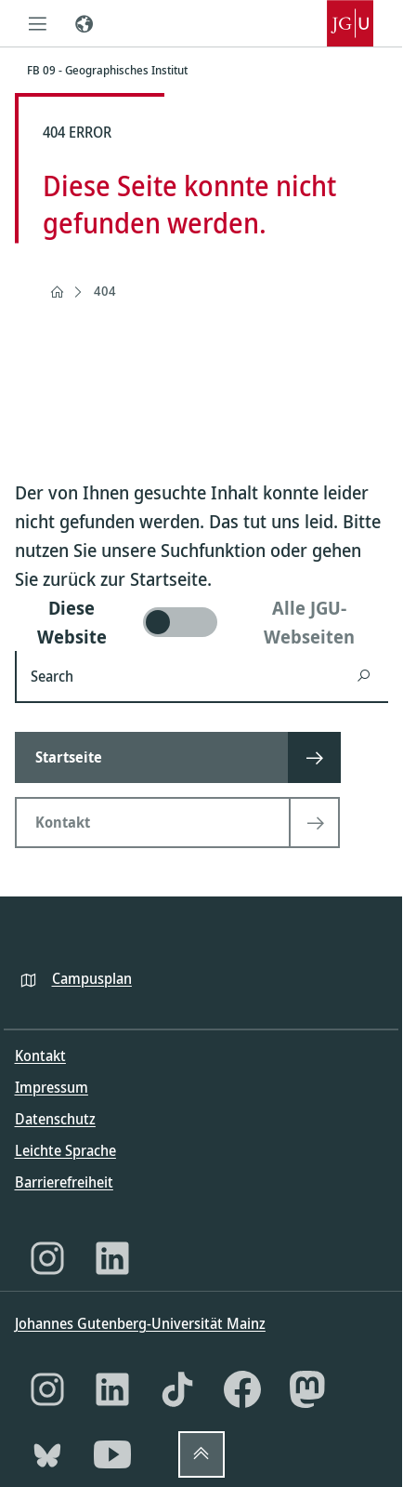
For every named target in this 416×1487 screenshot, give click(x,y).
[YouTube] (112, 1454)
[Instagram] (47, 1258)
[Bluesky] (47, 1454)
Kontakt (40, 1055)
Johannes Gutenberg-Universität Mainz (140, 1323)
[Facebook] (242, 1389)
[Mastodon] (307, 1389)
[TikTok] (177, 1389)
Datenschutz (55, 1119)
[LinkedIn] (112, 1258)
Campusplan (92, 978)
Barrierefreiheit (64, 1182)
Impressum (51, 1087)
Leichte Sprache (65, 1150)
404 (105, 290)
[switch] (201, 622)
